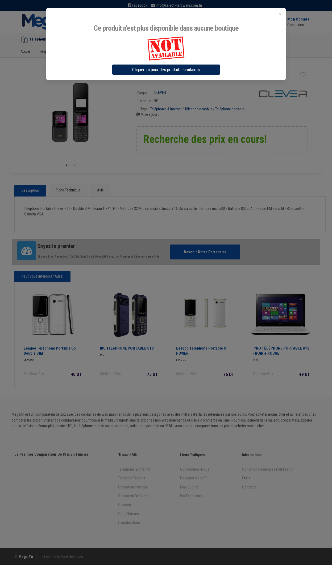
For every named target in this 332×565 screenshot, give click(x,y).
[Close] (280, 14)
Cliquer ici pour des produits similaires (166, 69)
